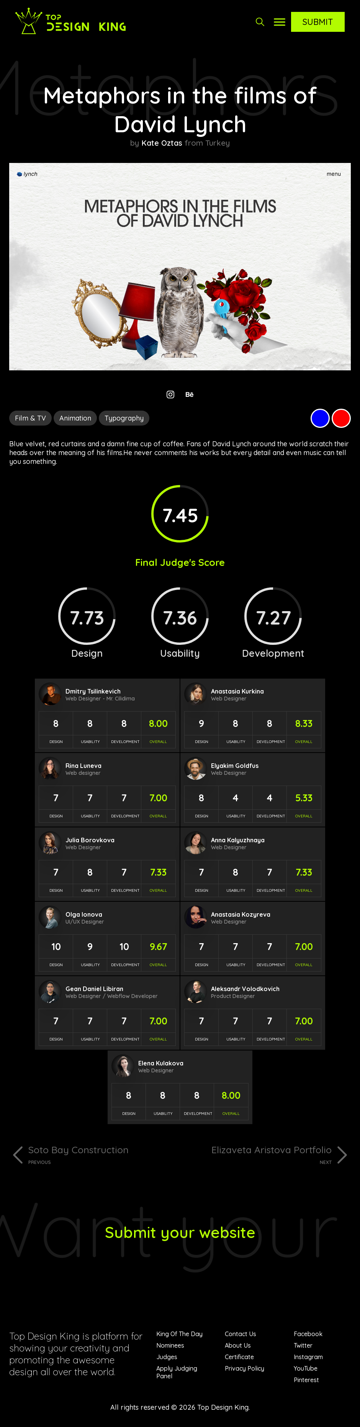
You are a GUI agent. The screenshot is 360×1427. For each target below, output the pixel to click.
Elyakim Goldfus (235, 765)
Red (341, 418)
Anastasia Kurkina (237, 691)
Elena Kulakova (160, 1063)
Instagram (308, 1357)
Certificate (239, 1357)
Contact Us (240, 1334)
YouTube (305, 1368)
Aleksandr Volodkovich (245, 989)
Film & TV (30, 418)
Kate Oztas (161, 143)
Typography (124, 418)
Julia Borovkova (90, 840)
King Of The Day (179, 1334)
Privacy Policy (244, 1368)
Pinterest (306, 1380)
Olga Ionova (83, 914)
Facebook (308, 1334)
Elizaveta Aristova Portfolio (259, 1154)
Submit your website (180, 1232)
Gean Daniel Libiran (94, 989)
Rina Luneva (83, 765)
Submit (318, 21)
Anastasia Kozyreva (240, 914)
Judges (166, 1357)
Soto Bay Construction (101, 1154)
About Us (238, 1345)
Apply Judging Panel (176, 1372)
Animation (75, 418)
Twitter (303, 1345)
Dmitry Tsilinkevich (93, 691)
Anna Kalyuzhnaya (238, 840)
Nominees (170, 1345)
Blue (320, 418)
